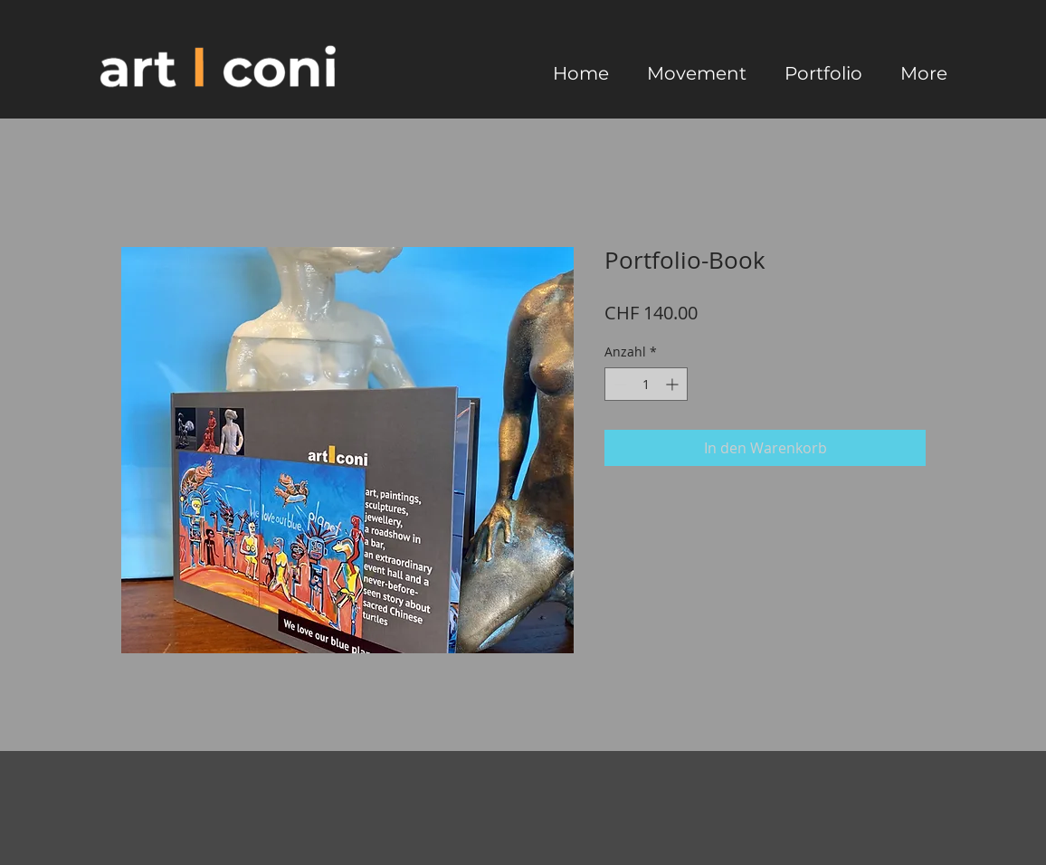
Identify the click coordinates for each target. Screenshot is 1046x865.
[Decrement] (618, 384)
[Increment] (673, 384)
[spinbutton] (646, 384)
